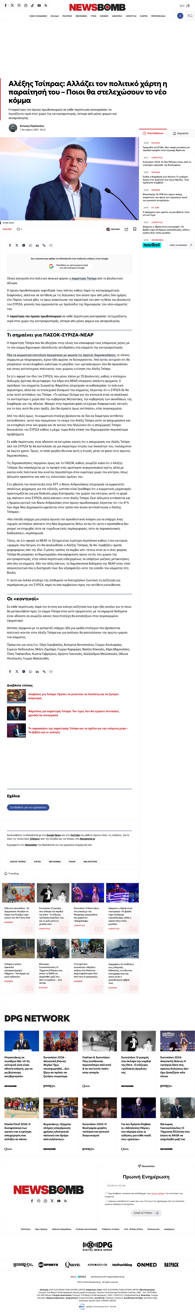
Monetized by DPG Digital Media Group (107, 1277)
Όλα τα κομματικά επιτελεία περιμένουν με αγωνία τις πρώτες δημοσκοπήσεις (61, 355)
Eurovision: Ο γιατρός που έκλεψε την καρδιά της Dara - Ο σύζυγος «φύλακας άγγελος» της (136, 1065)
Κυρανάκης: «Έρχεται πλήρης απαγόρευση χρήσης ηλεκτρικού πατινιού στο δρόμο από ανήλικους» (57, 1131)
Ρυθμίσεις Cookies (110, 1229)
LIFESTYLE (131, 16)
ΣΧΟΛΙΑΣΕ (113, 229)
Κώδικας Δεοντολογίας (86, 1229)
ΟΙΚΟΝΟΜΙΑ (81, 16)
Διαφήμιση (169, 1229)
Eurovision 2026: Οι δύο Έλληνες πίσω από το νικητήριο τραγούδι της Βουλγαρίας (167, 163)
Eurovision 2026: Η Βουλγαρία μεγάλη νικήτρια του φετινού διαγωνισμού (95, 1129)
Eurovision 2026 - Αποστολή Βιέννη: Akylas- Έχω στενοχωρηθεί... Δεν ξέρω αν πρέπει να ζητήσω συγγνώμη (56, 1067)
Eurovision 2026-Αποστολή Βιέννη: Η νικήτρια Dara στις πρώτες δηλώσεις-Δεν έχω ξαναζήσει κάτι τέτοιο (174, 1067)
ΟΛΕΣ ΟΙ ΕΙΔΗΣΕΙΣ (38, 16)
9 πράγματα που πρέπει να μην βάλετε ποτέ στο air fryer (166, 214)
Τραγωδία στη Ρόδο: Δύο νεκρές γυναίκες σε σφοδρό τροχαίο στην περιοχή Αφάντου (166, 149)
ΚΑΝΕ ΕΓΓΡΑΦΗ (146, 1213)
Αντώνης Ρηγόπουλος (32, 126)
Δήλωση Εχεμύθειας (61, 1229)
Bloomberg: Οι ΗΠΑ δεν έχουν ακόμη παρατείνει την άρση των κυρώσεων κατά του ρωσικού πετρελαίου (165, 197)
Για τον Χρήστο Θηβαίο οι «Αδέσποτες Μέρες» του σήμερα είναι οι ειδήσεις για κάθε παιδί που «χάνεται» (136, 1131)
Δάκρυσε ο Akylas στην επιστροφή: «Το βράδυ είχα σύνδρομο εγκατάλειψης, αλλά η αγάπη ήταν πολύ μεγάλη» (120, 916)
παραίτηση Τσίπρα (83, 278)
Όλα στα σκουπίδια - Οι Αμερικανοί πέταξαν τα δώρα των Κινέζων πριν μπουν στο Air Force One (17, 913)
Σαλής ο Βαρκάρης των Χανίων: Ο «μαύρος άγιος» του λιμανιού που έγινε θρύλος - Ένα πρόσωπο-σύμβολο (166, 179)
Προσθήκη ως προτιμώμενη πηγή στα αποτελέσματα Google (68, 266)
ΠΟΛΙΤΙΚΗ (67, 16)
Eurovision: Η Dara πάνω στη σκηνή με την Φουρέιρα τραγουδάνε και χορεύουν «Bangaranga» (86, 914)
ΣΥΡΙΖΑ (37, 861)
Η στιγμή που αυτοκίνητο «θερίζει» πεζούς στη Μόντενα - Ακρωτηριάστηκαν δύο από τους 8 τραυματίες (86, 970)
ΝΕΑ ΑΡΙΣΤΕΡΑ (90, 861)
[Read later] (135, 229)
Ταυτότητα (25, 1229)
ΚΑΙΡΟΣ (143, 16)
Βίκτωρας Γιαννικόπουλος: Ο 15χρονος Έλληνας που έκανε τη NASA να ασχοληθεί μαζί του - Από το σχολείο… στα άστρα (50, 973)
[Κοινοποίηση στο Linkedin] (37, 245)
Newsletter (31, 844)
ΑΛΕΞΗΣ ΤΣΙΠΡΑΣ (18, 861)
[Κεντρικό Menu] (190, 16)
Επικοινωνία (154, 1229)
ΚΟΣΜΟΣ (104, 16)
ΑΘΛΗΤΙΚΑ (117, 16)
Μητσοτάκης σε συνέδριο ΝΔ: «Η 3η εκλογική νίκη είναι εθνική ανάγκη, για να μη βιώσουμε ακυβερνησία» (18, 1067)
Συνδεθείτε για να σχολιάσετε (28, 807)
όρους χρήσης (158, 1193)
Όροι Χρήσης (41, 1229)
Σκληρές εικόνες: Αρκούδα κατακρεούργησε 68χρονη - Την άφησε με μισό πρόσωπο (16, 970)
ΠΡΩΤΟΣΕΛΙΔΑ (158, 16)
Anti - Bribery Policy (133, 1229)
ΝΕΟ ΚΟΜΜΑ (55, 861)
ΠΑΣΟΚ (72, 861)
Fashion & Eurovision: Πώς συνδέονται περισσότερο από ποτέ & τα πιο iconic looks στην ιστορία (96, 1065)
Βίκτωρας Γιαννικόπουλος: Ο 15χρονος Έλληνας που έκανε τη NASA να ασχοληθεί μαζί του (175, 1131)
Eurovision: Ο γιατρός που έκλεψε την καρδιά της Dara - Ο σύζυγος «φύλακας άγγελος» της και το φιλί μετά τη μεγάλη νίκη (51, 916)
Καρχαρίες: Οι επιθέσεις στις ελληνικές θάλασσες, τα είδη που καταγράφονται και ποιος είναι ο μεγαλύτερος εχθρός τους (121, 973)
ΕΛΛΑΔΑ (55, 16)
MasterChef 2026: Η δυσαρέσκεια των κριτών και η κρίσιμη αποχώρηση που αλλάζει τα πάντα (17, 1131)
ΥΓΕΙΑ (93, 16)
